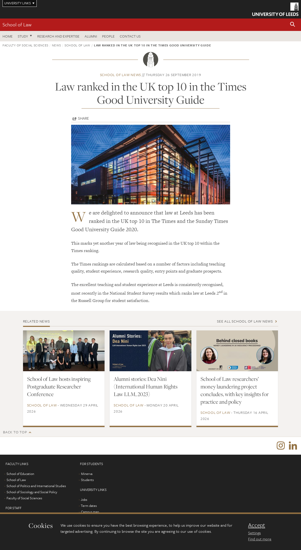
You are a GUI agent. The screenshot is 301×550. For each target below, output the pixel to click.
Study (23, 36)
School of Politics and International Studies (36, 485)
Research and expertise (58, 36)
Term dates (89, 505)
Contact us (130, 36)
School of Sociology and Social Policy (32, 491)
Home (8, 36)
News (56, 45)
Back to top (15, 432)
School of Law (17, 24)
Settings (254, 533)
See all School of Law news (245, 321)
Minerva (86, 473)
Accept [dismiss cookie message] (256, 525)
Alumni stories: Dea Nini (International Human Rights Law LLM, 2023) (145, 386)
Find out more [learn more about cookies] (259, 539)
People (108, 36)
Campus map (90, 511)
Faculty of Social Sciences (25, 45)
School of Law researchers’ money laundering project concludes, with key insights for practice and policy (234, 390)
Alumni (91, 36)
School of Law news (120, 74)
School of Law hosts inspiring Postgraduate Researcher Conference (59, 386)
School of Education (20, 473)
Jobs (84, 499)
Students (87, 479)
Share (83, 118)
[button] (292, 25)
